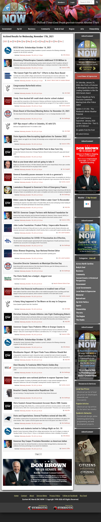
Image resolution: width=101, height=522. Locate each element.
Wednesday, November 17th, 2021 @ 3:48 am (31, 385)
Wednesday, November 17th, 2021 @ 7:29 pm (31, 106)
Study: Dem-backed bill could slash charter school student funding (38, 99)
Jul (38, 41)
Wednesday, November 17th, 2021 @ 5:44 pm (31, 157)
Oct (51, 41)
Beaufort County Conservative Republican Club (33, 390)
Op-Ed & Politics (82, 302)
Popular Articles (82, 404)
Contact (24, 496)
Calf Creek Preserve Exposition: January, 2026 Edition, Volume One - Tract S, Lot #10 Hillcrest (87, 122)
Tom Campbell (66, 169)
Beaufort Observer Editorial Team (62, 283)
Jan (10, 41)
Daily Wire (67, 156)
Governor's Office (66, 67)
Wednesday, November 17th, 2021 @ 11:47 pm (31, 80)
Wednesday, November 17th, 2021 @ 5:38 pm (31, 169)
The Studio (80, 320)
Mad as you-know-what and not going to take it (33, 162)
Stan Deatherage (66, 118)
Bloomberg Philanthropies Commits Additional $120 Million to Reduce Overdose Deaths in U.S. (39, 61)
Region (71, 29)
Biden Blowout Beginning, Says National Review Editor (36, 250)
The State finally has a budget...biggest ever (32, 276)
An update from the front (85, 130)
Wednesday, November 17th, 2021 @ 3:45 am (31, 423)
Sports (78, 305)
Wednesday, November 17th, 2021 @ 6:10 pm (31, 131)
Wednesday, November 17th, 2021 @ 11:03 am (31, 182)
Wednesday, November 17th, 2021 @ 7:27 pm (31, 119)
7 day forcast (91, 198)
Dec (61, 41)
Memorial (79, 295)
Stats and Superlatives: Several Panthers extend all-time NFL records (39, 416)
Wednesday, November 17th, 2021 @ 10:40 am (31, 258)
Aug (42, 41)
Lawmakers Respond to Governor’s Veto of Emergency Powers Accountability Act (40, 188)
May (28, 41)
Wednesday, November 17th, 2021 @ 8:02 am (31, 309)
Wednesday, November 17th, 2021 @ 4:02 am (31, 334)
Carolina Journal (65, 105)
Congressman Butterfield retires (27, 85)
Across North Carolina (84, 264)
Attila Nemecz (66, 55)
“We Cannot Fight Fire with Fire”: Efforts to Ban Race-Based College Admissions (39, 74)
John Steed (67, 93)
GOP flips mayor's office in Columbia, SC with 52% (34, 123)
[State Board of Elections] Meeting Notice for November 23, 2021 (41, 111)
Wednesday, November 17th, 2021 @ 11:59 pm (31, 55)
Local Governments (83, 288)
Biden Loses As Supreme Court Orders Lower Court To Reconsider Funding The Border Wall (41, 201)
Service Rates (42, 496)
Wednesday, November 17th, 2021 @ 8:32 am (31, 296)
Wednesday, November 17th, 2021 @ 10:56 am (31, 195)
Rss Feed (83, 496)
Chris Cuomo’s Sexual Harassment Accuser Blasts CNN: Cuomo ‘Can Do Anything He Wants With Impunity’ (40, 404)
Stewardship (94, 29)
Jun (33, 41)
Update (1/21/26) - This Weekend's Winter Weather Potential (86, 111)
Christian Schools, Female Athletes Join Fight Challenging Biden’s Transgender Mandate (41, 315)
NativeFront (80, 298)
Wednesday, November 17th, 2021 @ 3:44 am (31, 436)
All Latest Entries (82, 134)
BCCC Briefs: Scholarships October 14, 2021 (32, 47)
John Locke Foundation (64, 232)
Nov (56, 41)
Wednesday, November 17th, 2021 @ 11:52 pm (31, 68)
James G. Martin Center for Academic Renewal (58, 80)
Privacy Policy (55, 496)
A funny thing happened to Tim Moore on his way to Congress (39, 301)
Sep (47, 41)
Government (7, 29)
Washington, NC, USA (87, 208)
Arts (82, 29)
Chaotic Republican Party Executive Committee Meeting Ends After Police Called (86, 101)
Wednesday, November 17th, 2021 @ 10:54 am (31, 220)
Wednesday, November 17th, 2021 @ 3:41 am (31, 449)
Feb (15, 41)
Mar (19, 41)
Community (45, 29)
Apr (24, 41)
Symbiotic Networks (84, 413)
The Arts (79, 313)
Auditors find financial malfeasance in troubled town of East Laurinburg (39, 289)
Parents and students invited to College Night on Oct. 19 (37, 428)
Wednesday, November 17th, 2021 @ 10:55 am (31, 207)
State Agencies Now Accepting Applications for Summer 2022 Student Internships (40, 137)
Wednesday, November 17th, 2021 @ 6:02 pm (31, 144)
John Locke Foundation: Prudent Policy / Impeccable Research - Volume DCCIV (41, 226)
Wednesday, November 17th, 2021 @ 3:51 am (31, 360)
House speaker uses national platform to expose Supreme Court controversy (41, 378)
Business (31, 29)
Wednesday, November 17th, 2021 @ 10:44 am (31, 233)
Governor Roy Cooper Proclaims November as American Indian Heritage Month (40, 442)
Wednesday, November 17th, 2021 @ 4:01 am (31, 347)
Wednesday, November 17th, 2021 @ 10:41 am (31, 245)
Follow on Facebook (70, 496)
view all (92, 258)
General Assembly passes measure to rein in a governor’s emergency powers (38, 175)
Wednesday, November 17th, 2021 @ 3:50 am (31, 372)
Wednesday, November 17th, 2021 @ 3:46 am (31, 411)
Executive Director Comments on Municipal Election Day (37, 263)
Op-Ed (19, 29)
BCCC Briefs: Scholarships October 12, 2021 (32, 339)
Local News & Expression (86, 291)
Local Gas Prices (82, 389)
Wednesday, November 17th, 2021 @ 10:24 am (31, 271)
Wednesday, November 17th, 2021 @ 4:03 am (31, 322)
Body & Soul (59, 29)
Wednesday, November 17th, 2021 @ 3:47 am (31, 398)
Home (16, 496)
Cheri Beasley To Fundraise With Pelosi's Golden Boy (35, 365)
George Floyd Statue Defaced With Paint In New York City (38, 149)
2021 (6, 41)
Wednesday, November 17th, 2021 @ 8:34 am (31, 284)
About (32, 496)
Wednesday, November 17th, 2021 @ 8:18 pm (31, 93)
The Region (80, 316)
